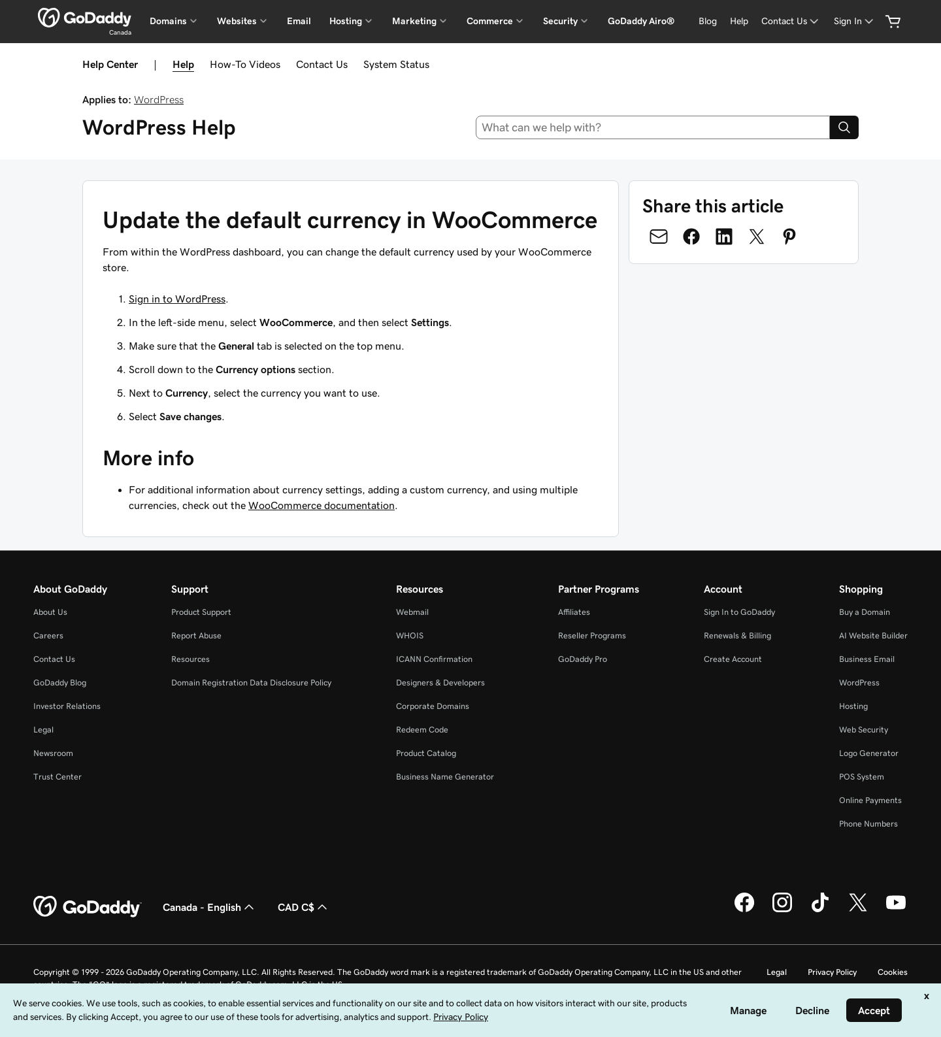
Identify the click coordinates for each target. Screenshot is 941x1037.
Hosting (853, 706)
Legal (43, 729)
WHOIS (409, 635)
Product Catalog (426, 753)
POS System (861, 776)
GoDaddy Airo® (641, 20)
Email (299, 20)
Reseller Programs (592, 635)
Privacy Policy (832, 972)
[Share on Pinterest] (789, 236)
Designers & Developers (440, 682)
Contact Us (322, 64)
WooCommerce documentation (321, 505)
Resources (190, 659)
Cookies (893, 972)
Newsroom (53, 753)
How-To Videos (245, 64)
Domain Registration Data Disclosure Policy (251, 682)
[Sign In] (855, 21)
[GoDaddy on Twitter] (858, 910)
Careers (48, 635)
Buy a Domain (864, 612)
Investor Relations (67, 706)
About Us (50, 612)
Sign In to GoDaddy (739, 612)
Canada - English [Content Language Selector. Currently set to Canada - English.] (210, 907)
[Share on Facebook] (691, 236)
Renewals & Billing (737, 635)
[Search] (844, 127)
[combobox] (653, 127)
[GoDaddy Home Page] (87, 907)
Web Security (863, 729)
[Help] (739, 21)
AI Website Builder (873, 635)
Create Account (733, 659)
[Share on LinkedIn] (724, 236)
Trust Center (57, 776)
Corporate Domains (432, 706)
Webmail (412, 612)
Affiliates (574, 612)
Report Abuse (196, 635)
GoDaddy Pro (582, 659)
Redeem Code (422, 729)
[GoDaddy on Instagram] (782, 910)
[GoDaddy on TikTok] (820, 910)
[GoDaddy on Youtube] (896, 910)
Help (183, 64)
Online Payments (870, 800)
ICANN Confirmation (434, 659)
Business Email (867, 659)
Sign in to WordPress (177, 298)
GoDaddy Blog (59, 682)
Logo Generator (869, 753)
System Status (396, 64)
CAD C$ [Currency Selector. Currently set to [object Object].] (304, 907)
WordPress (159, 99)
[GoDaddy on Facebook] (744, 910)
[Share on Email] (658, 236)
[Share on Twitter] (756, 236)
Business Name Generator (445, 776)
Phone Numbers (868, 823)
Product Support (201, 612)
